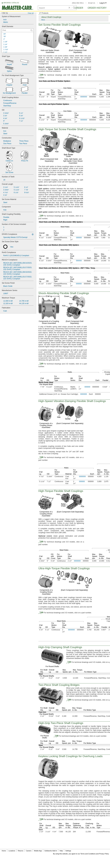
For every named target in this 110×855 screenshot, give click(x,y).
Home (4, 851)
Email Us (91, 3)
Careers (28, 851)
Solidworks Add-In (50, 851)
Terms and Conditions (88, 854)
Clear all (31, 13)
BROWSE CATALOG (11, 3)
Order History (97, 8)
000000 (79, 238)
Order (79, 8)
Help (61, 851)
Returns (20, 851)
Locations (12, 851)
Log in (103, 3)
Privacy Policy (104, 854)
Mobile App (38, 851)
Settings (68, 851)
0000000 (83, 97)
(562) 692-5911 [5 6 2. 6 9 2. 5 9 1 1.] (78, 3)
